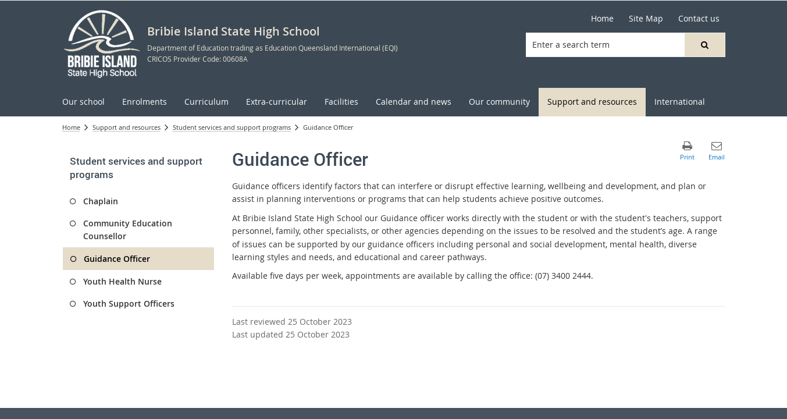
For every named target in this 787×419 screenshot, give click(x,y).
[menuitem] (83, 102)
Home (602, 18)
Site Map (646, 18)
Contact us (699, 18)
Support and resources (126, 127)
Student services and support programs (232, 127)
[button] (704, 44)
